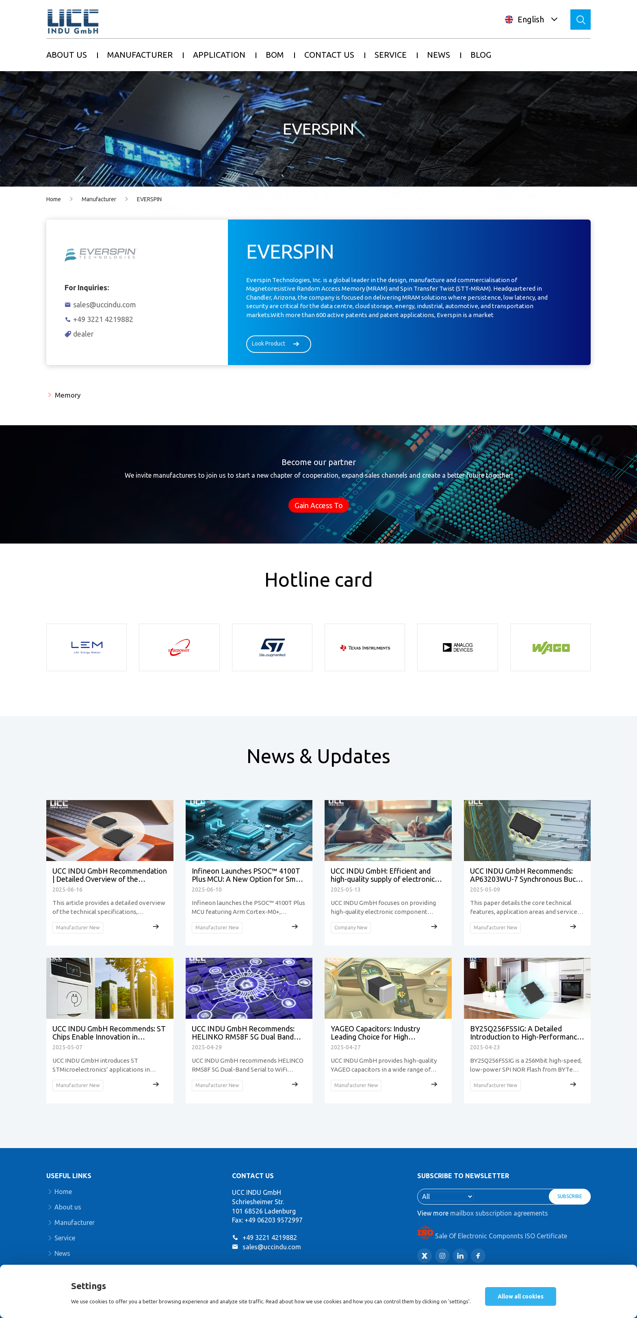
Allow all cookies (521, 1296)
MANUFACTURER (140, 54)
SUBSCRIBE (569, 1196)
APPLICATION (219, 54)
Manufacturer (99, 199)
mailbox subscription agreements (499, 1213)
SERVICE (391, 54)
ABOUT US (66, 54)
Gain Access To (319, 505)
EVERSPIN (149, 199)
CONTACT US (329, 54)
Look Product (279, 344)
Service (64, 1238)
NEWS (438, 54)
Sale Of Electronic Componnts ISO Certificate (492, 1236)
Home (53, 199)
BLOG (480, 54)
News (62, 1253)
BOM (275, 54)
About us (67, 1207)
